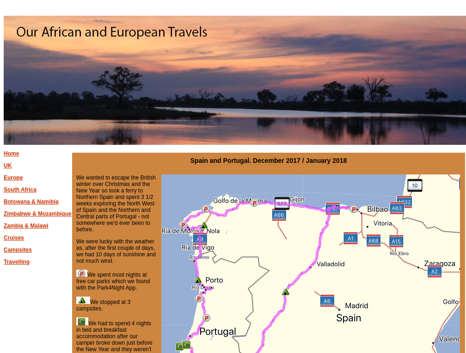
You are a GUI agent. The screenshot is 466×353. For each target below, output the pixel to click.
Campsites (18, 250)
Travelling (17, 262)
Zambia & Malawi (26, 226)
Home (11, 153)
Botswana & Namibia (31, 201)
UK (8, 165)
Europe (13, 177)
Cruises (14, 238)
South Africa (20, 189)
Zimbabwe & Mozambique (38, 214)
